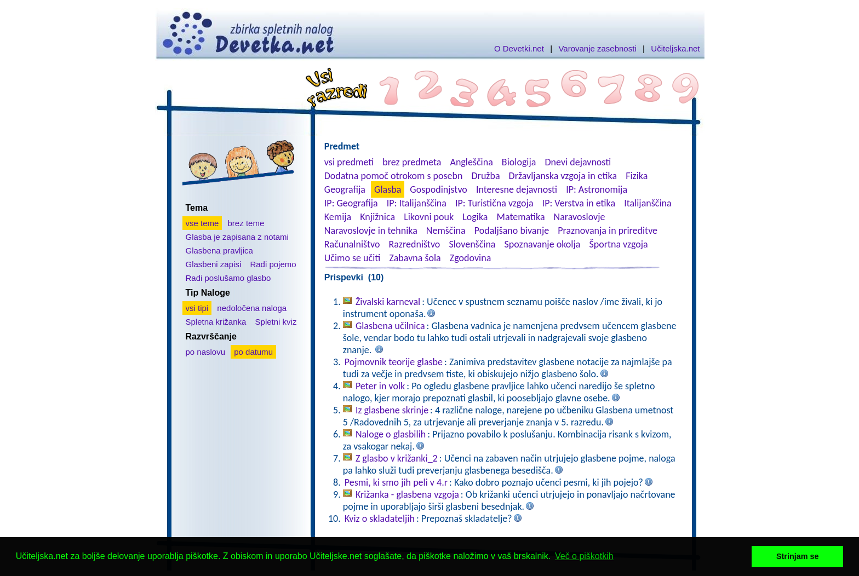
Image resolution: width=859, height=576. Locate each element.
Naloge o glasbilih (391, 434)
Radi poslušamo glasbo (228, 278)
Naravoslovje (579, 217)
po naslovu (206, 351)
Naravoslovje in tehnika (370, 230)
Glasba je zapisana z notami (237, 236)
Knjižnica (377, 217)
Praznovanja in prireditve (607, 230)
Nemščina (446, 230)
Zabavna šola (414, 258)
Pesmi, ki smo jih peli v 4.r (396, 482)
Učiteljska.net (675, 48)
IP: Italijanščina (416, 203)
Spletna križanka (216, 321)
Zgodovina (470, 258)
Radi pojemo (273, 264)
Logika (475, 217)
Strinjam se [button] (797, 556)
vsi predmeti (349, 162)
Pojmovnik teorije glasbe (394, 362)
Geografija (344, 189)
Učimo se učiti (352, 258)
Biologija (519, 162)
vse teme (202, 223)
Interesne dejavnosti (516, 189)
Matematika (521, 217)
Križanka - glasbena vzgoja (407, 494)
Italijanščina (647, 203)
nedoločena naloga (252, 308)
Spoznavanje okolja (543, 244)
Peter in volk (380, 386)
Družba (486, 176)
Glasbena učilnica (390, 326)
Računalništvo (352, 244)
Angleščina (471, 162)
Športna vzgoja (618, 244)
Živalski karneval (388, 302)
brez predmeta (411, 162)
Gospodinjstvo (438, 189)
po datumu (253, 351)
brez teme (246, 223)
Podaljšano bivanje (511, 230)
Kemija (337, 217)
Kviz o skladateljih (380, 518)
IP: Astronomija (596, 189)
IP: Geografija (351, 203)
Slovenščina (472, 244)
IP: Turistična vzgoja (494, 203)
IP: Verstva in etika (578, 203)
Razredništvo (414, 244)
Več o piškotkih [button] (584, 556)
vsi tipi (197, 308)
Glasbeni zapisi (214, 264)
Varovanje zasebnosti (597, 48)
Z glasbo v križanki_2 (397, 458)
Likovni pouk (429, 217)
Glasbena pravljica (219, 250)
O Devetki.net (519, 48)
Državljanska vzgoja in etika (563, 176)
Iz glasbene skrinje (392, 410)
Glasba (387, 189)
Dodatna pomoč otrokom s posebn (393, 176)
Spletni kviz (276, 321)
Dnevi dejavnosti (578, 162)
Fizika (637, 176)
